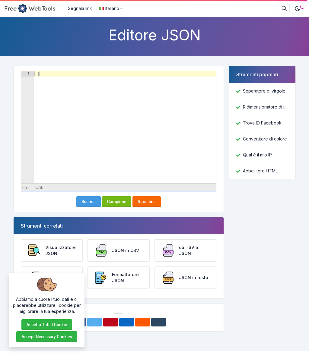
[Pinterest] (110, 322)
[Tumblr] (158, 322)
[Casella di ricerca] (284, 8)
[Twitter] (94, 322)
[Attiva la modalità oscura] (297, 8)
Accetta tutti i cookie (47, 324)
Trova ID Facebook (262, 122)
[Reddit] (142, 322)
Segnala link (80, 8)
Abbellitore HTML (260, 170)
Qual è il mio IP (257, 154)
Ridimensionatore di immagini (265, 106)
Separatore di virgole (264, 90)
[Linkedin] (126, 322)
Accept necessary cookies (46, 336)
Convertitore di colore (265, 138)
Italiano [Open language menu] (109, 8)
